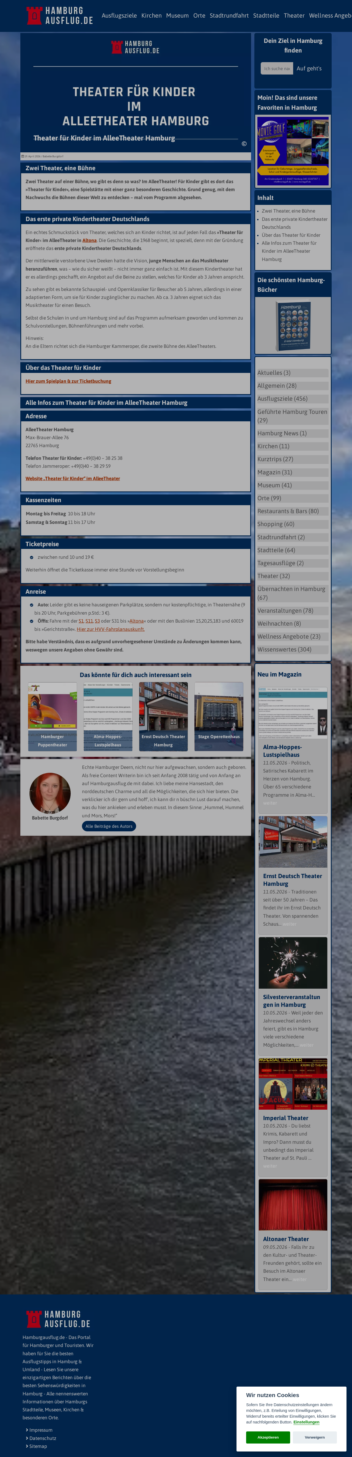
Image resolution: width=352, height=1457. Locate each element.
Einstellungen (306, 1422)
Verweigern (315, 1437)
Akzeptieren (268, 1437)
